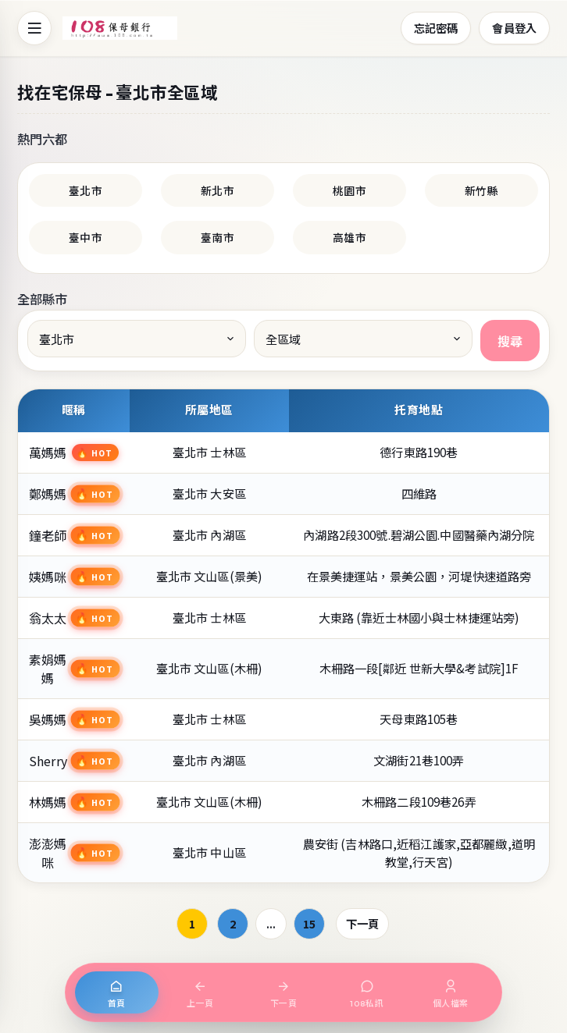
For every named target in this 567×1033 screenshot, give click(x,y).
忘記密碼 (436, 28)
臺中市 (85, 237)
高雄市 (349, 237)
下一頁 (362, 923)
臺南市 (217, 237)
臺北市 (85, 190)
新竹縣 (481, 190)
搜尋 (509, 341)
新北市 (217, 190)
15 (309, 923)
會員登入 (514, 28)
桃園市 (349, 190)
